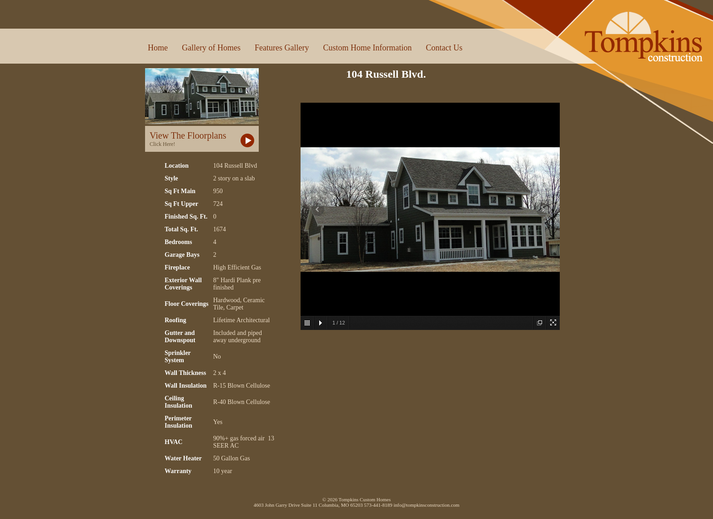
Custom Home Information (367, 47)
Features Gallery (282, 47)
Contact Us (444, 47)
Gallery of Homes (211, 47)
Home (158, 47)
